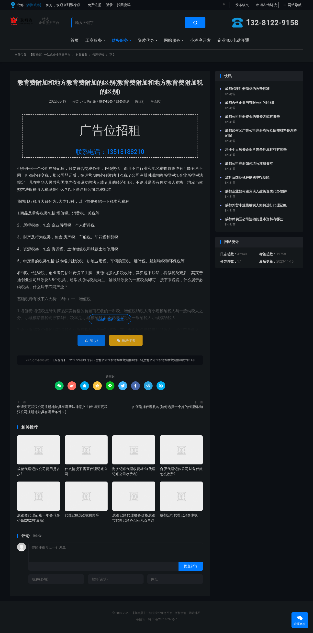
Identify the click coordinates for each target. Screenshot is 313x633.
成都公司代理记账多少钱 (179, 515)
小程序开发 (200, 40)
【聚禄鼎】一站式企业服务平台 (21, 21)
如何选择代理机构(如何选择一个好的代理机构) (167, 407)
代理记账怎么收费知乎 (82, 515)
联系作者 (126, 340)
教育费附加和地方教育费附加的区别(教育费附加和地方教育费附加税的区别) (145, 360)
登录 (109, 5)
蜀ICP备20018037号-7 (162, 619)
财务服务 (120, 40)
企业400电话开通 (233, 40)
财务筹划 (123, 101)
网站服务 (172, 40)
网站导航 (295, 5)
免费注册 (94, 5)
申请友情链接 (266, 5)
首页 (74, 40)
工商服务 (93, 40)
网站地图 (195, 613)
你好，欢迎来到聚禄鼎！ (65, 5)
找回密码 (124, 5)
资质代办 (146, 40)
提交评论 (191, 566)
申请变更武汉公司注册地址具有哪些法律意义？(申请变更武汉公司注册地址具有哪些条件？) (62, 409)
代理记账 (98, 54)
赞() (91, 340)
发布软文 (242, 5)
